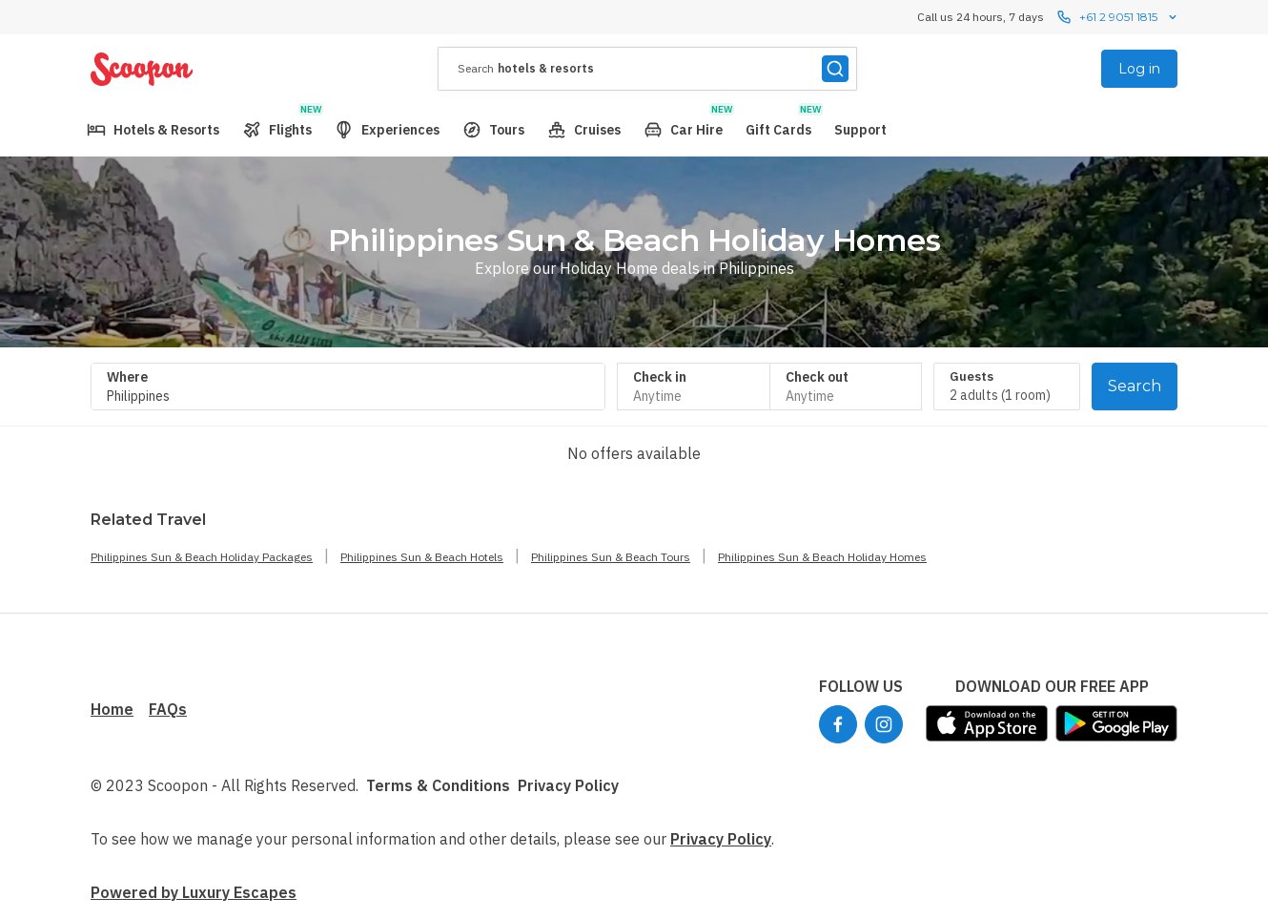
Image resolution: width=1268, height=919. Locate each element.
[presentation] (647, 69)
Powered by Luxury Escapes (194, 892)
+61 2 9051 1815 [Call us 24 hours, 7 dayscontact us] (1118, 17)
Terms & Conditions (438, 785)
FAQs (168, 709)
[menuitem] (153, 130)
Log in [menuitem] (1139, 68)
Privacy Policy (568, 785)
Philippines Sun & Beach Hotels (421, 557)
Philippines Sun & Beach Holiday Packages (202, 557)
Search (1134, 386)
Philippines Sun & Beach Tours (610, 557)
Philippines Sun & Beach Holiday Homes (822, 557)
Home (112, 709)
